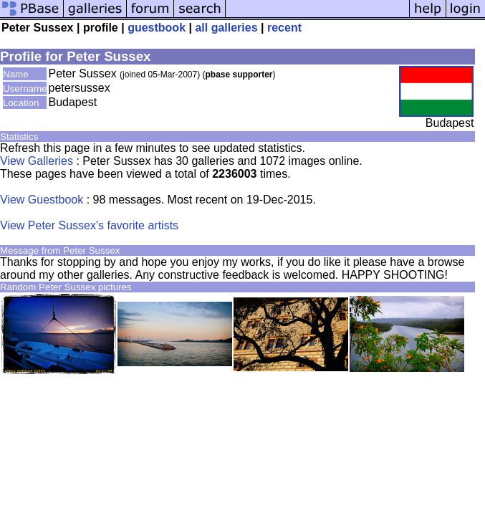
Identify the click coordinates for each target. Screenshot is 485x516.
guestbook (157, 28)
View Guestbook (41, 200)
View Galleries (36, 161)
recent (284, 28)
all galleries (226, 28)
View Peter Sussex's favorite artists (89, 225)
